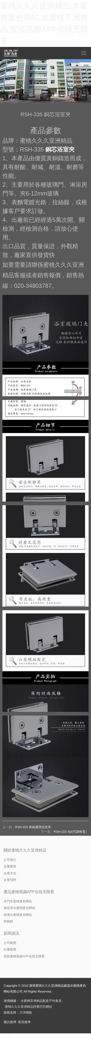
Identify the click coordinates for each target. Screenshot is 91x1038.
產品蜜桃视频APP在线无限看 (29, 892)
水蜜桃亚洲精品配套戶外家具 (41, 1001)
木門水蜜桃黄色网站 (18, 901)
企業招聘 (10, 880)
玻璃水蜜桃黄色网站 (18, 915)
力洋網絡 (25, 1012)
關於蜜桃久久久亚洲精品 (25, 850)
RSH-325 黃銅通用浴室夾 (33, 827)
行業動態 (10, 949)
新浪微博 (24, 1022)
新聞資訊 (11, 933)
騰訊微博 (10, 1022)
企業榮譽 (10, 866)
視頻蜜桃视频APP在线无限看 (24, 956)
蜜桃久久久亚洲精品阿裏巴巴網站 (28, 1006)
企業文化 (10, 873)
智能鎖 (8, 921)
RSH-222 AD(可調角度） (71, 832)
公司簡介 (10, 860)
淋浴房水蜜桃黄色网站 (19, 908)
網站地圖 (6, 1036)
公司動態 (10, 943)
